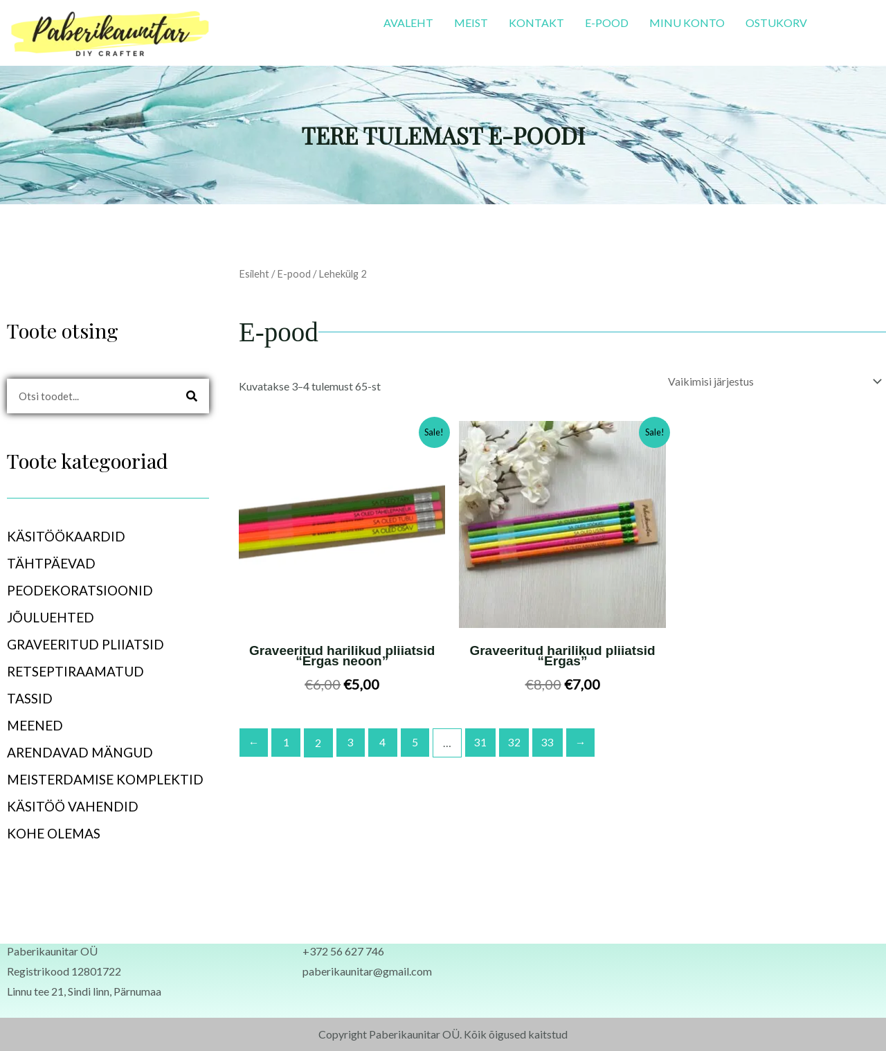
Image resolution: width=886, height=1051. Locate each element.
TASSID (30, 698)
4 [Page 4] (384, 741)
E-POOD (607, 22)
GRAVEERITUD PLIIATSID (85, 644)
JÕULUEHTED (50, 617)
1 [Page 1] (287, 741)
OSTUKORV (776, 22)
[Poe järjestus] (772, 381)
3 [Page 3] (352, 741)
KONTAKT (536, 22)
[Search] (191, 396)
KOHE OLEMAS (53, 833)
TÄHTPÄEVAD (59, 563)
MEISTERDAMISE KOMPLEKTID (105, 779)
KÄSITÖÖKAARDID (74, 536)
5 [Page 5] (417, 741)
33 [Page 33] (550, 741)
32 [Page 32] (516, 741)
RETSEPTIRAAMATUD (75, 671)
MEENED (42, 725)
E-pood (294, 273)
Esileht (254, 273)
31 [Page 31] (482, 741)
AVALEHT (408, 22)
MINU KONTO (687, 22)
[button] (108, 536)
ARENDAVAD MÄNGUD (80, 752)
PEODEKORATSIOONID (87, 590)
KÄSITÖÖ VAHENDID (72, 806)
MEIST (471, 22)
